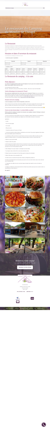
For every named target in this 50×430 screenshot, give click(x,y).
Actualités (31, 308)
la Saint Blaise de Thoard (28, 95)
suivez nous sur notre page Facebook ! (28, 97)
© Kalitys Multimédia (9, 308)
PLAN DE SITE (17, 308)
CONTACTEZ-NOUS (40, 308)
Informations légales (24, 308)
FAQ (35, 308)
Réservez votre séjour (25, 267)
